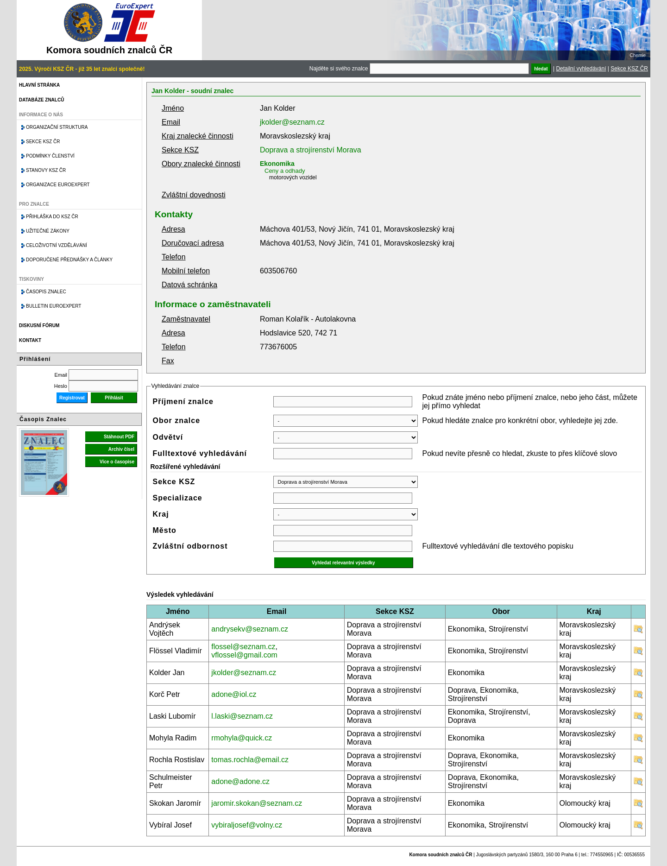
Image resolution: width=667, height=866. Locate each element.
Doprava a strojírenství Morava (310, 150)
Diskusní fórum (39, 325)
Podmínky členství (50, 155)
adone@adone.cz (240, 781)
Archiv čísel (121, 449)
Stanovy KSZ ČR (46, 170)
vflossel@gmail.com (244, 655)
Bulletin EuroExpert (53, 306)
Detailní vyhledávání (581, 68)
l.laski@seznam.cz (242, 716)
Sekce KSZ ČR (629, 68)
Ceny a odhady (284, 170)
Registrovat (72, 397)
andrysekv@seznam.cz (249, 629)
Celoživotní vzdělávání (56, 245)
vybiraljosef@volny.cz (246, 825)
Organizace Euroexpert (58, 184)
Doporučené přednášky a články (69, 259)
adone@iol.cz (233, 694)
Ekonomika (277, 163)
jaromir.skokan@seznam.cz (256, 803)
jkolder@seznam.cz (292, 122)
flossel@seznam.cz (243, 647)
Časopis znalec (46, 291)
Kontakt (30, 340)
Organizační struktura (57, 127)
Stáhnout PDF (119, 436)
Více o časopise (117, 461)
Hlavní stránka (39, 85)
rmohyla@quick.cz (241, 738)
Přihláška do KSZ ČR (52, 216)
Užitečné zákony (47, 231)
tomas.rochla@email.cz (250, 760)
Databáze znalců (41, 99)
